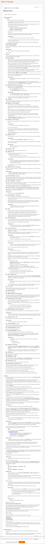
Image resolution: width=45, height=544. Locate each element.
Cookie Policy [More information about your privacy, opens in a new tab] (36, 539)
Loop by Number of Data (13, 431)
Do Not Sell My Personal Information (12, 542)
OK (21, 542)
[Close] (43, 539)
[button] (17, 8)
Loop (9, 429)
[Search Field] (11, 8)
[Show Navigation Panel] (43, 2)
